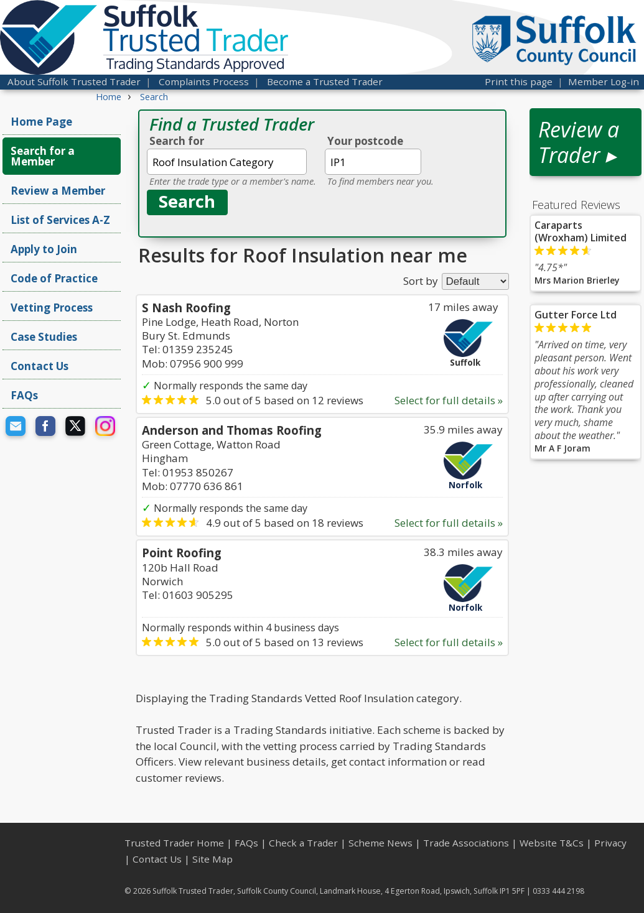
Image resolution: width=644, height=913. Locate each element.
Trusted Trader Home (174, 843)
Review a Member (58, 190)
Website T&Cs (552, 843)
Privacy (610, 843)
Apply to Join (44, 249)
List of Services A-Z (60, 220)
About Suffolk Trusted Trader (74, 81)
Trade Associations (466, 843)
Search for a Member (43, 156)
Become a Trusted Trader (325, 81)
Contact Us (39, 366)
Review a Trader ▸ (578, 142)
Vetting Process (52, 307)
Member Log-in (603, 81)
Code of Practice (54, 278)
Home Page (41, 121)
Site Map (212, 859)
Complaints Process (204, 81)
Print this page (519, 81)
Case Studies (44, 337)
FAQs (24, 395)
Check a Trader (303, 843)
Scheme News (380, 843)
